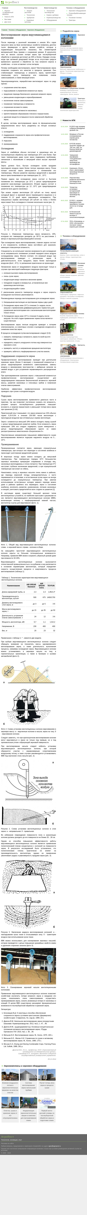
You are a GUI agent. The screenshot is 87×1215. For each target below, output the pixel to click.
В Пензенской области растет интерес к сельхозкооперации (77, 214)
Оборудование (52, 20)
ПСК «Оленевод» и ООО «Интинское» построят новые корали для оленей (77, 224)
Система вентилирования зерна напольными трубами (28, 1086)
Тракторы (72, 20)
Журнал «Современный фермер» (7, 12)
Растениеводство (30, 8)
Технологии (31, 15)
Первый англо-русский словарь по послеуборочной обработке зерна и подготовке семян (47, 1115)
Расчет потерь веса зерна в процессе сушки (47, 1085)
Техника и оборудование (75, 8)
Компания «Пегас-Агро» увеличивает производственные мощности (77, 171)
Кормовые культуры (29, 21)
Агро (12, 2)
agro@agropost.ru (55, 1146)
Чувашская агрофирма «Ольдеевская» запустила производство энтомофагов (75, 159)
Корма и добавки (53, 15)
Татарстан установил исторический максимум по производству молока (75, 191)
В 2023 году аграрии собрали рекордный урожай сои (77, 128)
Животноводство (50, 8)
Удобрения (30, 17)
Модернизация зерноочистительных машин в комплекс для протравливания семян (28, 1115)
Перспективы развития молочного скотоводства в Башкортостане (77, 180)
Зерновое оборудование (77, 11)
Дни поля (7, 22)
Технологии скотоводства (49, 11)
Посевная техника (75, 17)
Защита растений (28, 11)
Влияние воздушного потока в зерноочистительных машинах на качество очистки (10, 1087)
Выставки (7, 19)
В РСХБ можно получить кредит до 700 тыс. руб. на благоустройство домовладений (77, 147)
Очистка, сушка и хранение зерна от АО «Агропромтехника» (10, 1114)
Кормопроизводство (54, 17)
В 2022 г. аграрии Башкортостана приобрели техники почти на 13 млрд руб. (77, 204)
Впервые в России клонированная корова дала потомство (77, 137)
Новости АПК (9, 17)
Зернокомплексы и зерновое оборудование (25, 1066)
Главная (5, 8)
